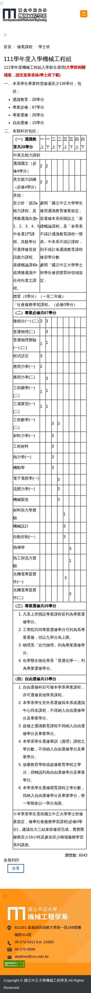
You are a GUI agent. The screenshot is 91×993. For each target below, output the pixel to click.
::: (1, 3)
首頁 (7, 47)
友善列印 (11, 860)
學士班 (44, 47)
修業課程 (25, 47)
